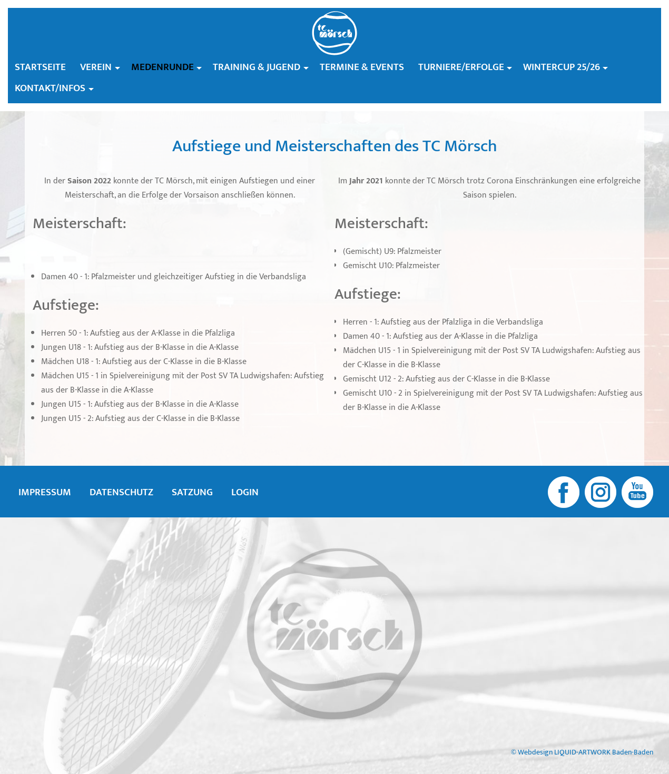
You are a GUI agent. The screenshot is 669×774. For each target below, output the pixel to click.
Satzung (192, 492)
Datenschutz (121, 492)
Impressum (44, 492)
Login (245, 492)
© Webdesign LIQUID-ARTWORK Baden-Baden (582, 752)
